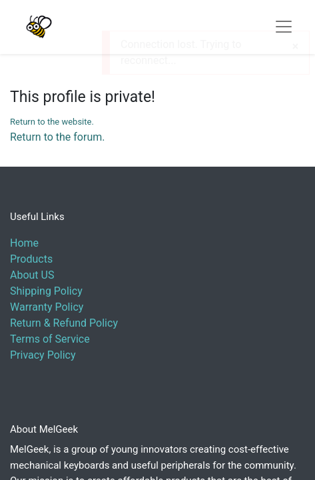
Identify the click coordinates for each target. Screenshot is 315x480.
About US (32, 275)
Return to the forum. (57, 137)
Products (31, 259)
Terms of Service (50, 339)
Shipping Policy (46, 291)
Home (24, 243)
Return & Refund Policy (64, 323)
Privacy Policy (43, 355)
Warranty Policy (46, 307)
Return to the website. (52, 122)
